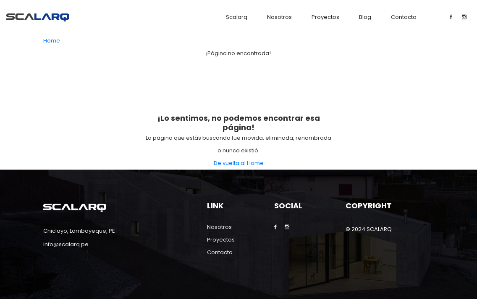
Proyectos (325, 17)
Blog (365, 17)
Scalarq (236, 17)
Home (51, 41)
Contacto (404, 17)
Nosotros (279, 17)
